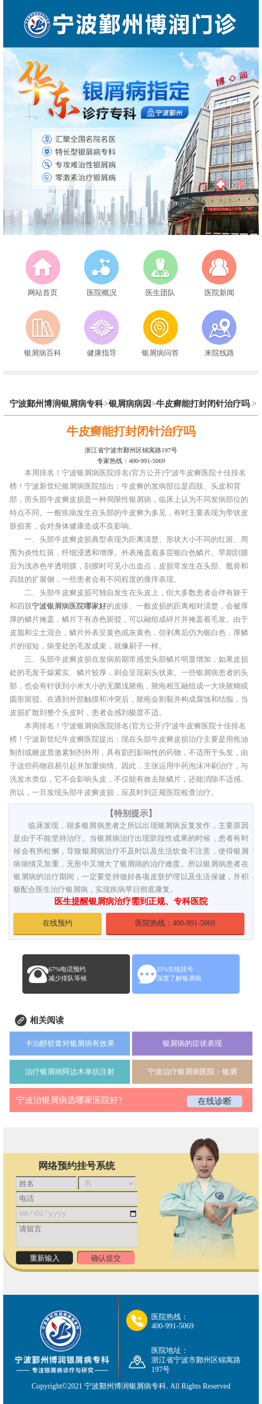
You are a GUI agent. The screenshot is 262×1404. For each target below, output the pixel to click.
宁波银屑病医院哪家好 (69, 606)
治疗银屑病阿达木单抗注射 (69, 1072)
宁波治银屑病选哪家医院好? (69, 1100)
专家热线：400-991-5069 (131, 461)
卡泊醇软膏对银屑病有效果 (69, 1044)
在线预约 (57, 923)
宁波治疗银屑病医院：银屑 (192, 1072)
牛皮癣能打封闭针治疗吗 (203, 403)
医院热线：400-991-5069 (175, 923)
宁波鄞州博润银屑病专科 (56, 403)
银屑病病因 (130, 403)
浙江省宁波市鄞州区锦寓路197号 (131, 450)
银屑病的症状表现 (192, 1044)
